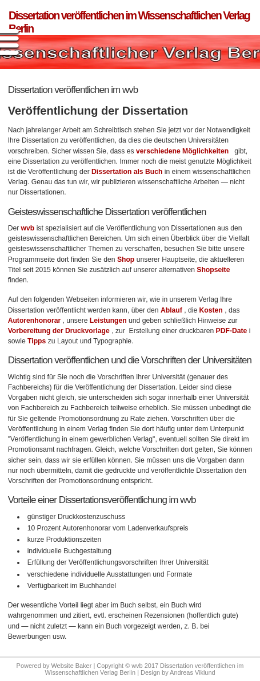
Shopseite (213, 270)
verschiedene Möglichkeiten (182, 151)
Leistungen (109, 321)
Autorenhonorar (34, 321)
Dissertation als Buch (126, 172)
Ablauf (171, 310)
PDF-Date (231, 331)
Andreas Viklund (192, 672)
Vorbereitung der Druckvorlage (59, 331)
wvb (29, 228)
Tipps (37, 341)
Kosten (211, 310)
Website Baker (71, 665)
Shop (127, 260)
